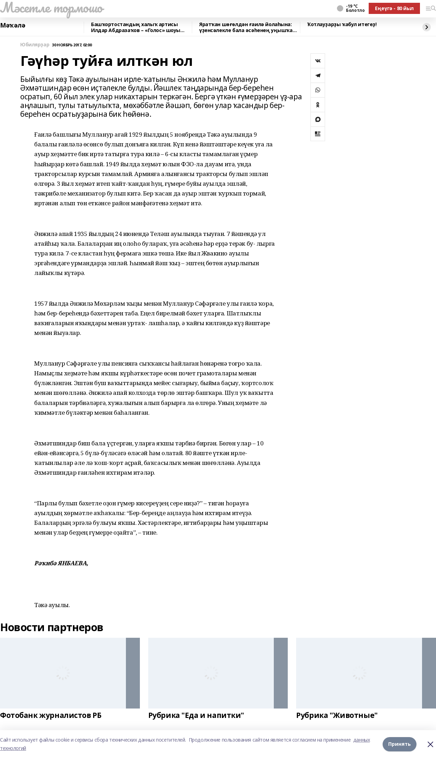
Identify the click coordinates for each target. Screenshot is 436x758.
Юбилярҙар (34, 45)
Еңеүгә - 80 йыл (394, 8)
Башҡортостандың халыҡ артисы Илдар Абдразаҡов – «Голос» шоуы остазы (135, 27)
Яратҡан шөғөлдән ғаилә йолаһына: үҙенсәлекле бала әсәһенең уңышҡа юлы (246, 27)
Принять (399, 744)
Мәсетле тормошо (51, 7)
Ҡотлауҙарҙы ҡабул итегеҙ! (342, 25)
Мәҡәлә (12, 25)
